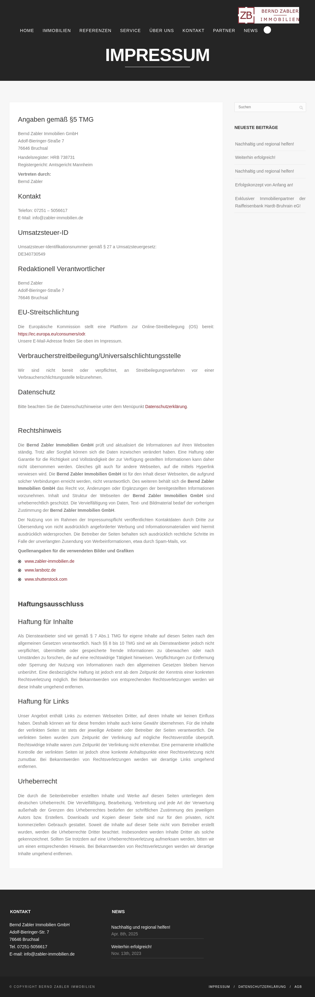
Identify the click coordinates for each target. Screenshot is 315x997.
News (251, 30)
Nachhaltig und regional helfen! (264, 144)
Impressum (219, 986)
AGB (298, 986)
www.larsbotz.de (40, 570)
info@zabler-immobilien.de (49, 954)
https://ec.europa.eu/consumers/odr (51, 334)
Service (130, 30)
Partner (224, 30)
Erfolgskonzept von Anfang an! (264, 184)
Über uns (161, 30)
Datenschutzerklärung (166, 406)
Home (27, 30)
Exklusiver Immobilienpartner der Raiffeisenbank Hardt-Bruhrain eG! (270, 202)
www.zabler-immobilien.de (50, 561)
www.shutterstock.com (46, 579)
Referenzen (95, 30)
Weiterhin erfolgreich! (255, 157)
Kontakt (194, 30)
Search (267, 30)
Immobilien (57, 30)
